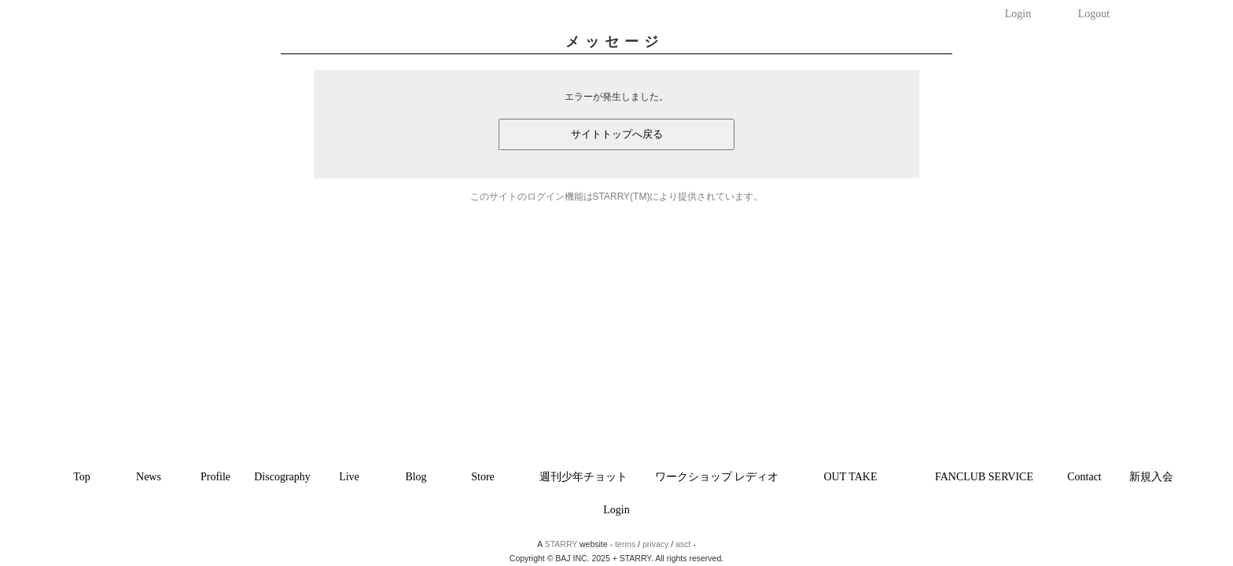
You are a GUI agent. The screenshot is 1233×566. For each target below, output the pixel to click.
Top (81, 477)
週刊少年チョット (583, 477)
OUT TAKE (851, 477)
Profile (215, 477)
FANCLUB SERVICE (984, 477)
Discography (282, 477)
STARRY (561, 544)
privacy (655, 544)
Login (1018, 14)
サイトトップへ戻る (617, 134)
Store (483, 477)
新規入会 (1151, 477)
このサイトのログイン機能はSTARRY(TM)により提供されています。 (617, 196)
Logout (1094, 14)
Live (349, 477)
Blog (415, 477)
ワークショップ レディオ (717, 477)
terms (625, 544)
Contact (1084, 477)
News (148, 477)
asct (682, 544)
